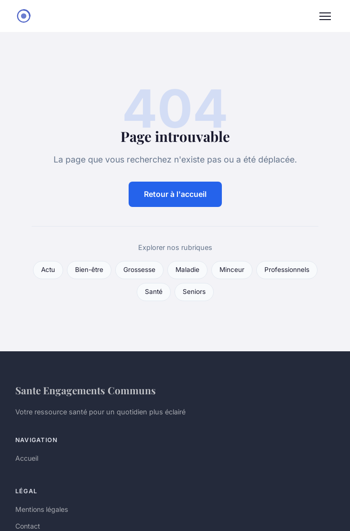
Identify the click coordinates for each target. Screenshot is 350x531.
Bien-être (89, 269)
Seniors (194, 291)
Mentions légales (41, 509)
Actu (48, 269)
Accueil (26, 458)
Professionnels (286, 269)
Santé (154, 291)
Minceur (231, 269)
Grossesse (139, 269)
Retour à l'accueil (175, 194)
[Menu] (325, 16)
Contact (27, 526)
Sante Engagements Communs (85, 390)
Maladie (187, 269)
